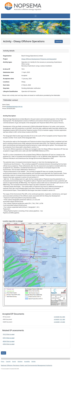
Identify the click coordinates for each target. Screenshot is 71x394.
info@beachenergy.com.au (14, 106)
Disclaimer (20, 361)
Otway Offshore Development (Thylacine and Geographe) (39, 59)
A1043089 (56, 322)
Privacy (2, 361)
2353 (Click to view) (8, 344)
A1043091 (56, 319)
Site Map (33, 361)
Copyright (8, 361)
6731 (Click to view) (8, 338)
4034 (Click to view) (8, 341)
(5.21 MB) (62, 319)
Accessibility (27, 361)
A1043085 (56, 317)
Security (14, 361)
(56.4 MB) (62, 317)
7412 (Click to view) (8, 334)
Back (3, 353)
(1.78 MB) (62, 322)
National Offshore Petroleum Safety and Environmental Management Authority (26, 365)
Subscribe (59, 41)
